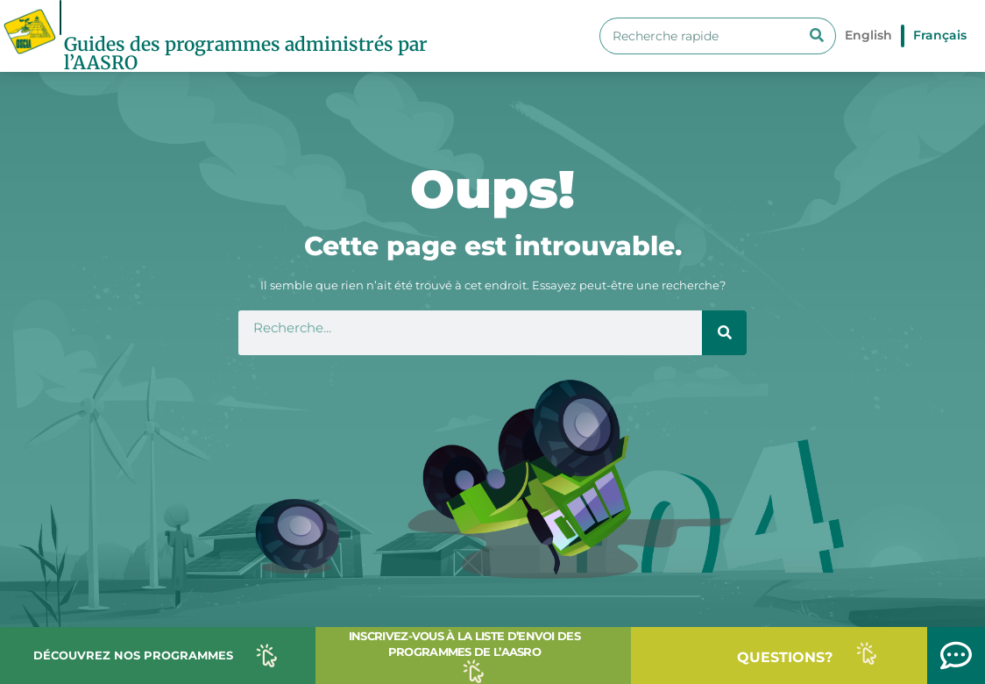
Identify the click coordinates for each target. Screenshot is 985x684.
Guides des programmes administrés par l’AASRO (246, 53)
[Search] (816, 35)
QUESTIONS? (785, 657)
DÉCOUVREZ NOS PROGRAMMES (133, 655)
